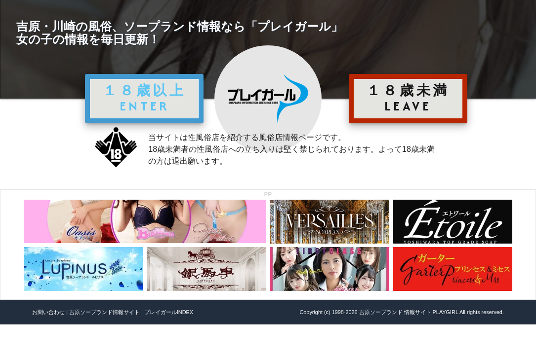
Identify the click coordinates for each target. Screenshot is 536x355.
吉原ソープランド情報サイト (104, 312)
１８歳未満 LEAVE (408, 98)
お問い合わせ (48, 312)
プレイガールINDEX (168, 312)
